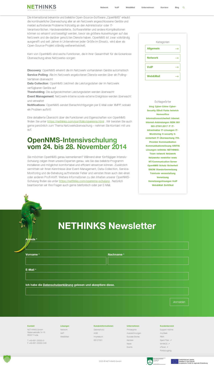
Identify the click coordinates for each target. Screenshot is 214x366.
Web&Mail (133, 8)
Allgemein (153, 48)
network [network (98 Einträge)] (160, 154)
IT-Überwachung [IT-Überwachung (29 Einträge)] (166, 138)
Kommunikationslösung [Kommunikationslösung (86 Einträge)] (158, 146)
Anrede (31, 239)
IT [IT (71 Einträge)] (170, 126)
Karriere (167, 8)
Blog (177, 8)
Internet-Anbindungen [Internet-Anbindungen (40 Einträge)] (157, 123)
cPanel (163, 347)
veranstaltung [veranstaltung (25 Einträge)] (168, 174)
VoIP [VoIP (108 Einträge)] (174, 181)
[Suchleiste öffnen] (184, 8)
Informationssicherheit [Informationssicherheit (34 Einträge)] (158, 119)
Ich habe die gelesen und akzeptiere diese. (70, 285)
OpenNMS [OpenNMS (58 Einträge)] (153, 166)
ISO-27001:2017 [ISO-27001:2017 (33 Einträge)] (159, 126)
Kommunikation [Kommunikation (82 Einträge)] (167, 142)
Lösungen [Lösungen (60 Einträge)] (151, 150)
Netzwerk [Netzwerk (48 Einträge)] (171, 154)
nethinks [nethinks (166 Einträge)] (161, 150)
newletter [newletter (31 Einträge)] (166, 158)
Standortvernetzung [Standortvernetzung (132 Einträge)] (166, 170)
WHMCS (163, 343)
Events (129, 347)
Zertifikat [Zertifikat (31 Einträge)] (169, 185)
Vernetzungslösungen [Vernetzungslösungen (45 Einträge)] (159, 181)
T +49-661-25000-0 (35, 340)
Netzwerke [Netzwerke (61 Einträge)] (154, 158)
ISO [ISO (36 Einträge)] (178, 123)
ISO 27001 (98, 340)
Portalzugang (165, 350)
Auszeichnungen (134, 333)
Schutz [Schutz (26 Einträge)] (162, 166)
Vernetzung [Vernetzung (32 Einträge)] (163, 178)
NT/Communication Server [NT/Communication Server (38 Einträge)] (163, 162)
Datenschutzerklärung (58, 285)
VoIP (119, 8)
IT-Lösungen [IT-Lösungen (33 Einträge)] (168, 130)
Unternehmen (150, 8)
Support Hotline (166, 329)
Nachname (116, 254)
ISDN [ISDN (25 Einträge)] (172, 123)
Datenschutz (99, 329)
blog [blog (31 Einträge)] (151, 107)
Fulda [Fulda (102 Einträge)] (166, 111)
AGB (96, 333)
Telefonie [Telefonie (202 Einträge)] (155, 174)
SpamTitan (164, 340)
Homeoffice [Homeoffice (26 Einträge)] (162, 115)
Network (106, 8)
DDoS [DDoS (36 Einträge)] (159, 111)
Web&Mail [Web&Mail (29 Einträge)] (157, 185)
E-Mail (31, 270)
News (129, 343)
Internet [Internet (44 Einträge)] (175, 119)
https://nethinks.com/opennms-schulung (84, 181)
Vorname (33, 254)
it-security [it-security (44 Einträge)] (167, 134)
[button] (7, 359)
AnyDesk (163, 333)
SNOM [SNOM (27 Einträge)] (151, 170)
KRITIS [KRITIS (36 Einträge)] (176, 146)
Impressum (98, 336)
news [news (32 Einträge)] (174, 158)
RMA (162, 336)
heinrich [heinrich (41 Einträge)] (174, 111)
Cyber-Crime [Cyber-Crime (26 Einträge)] (161, 107)
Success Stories (133, 336)
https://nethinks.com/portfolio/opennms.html (75, 121)
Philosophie (131, 329)
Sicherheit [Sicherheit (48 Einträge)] (172, 166)
